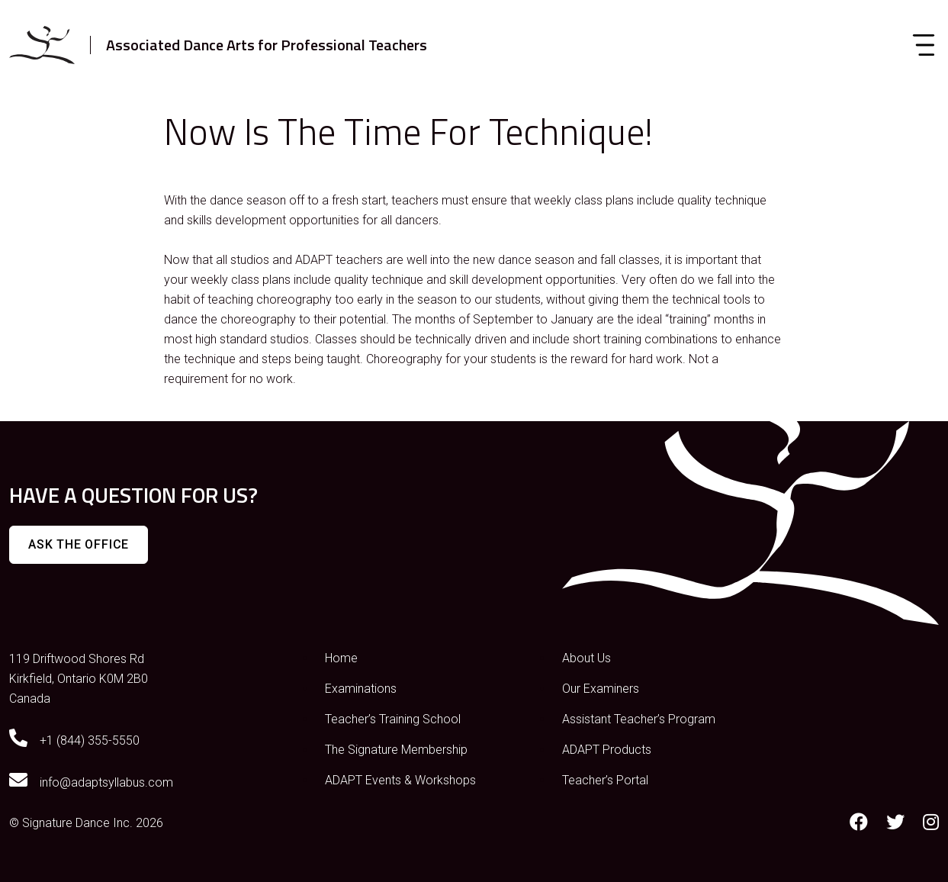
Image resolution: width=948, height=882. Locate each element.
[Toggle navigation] (923, 45)
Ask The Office (78, 544)
